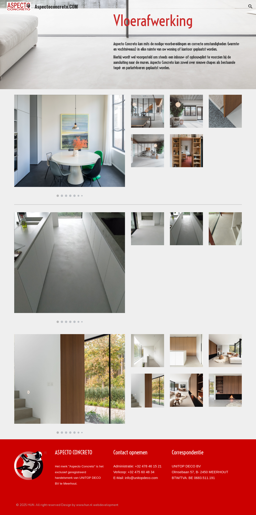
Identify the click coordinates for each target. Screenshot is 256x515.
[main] (176, 21)
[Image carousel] (69, 146)
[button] (250, 6)
